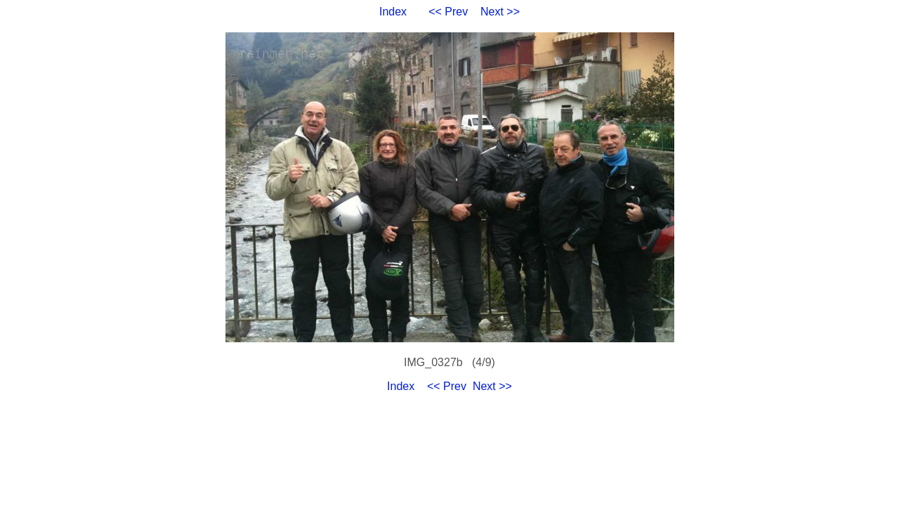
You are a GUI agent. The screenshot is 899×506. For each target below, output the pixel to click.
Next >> (500, 12)
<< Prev (448, 12)
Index (393, 12)
